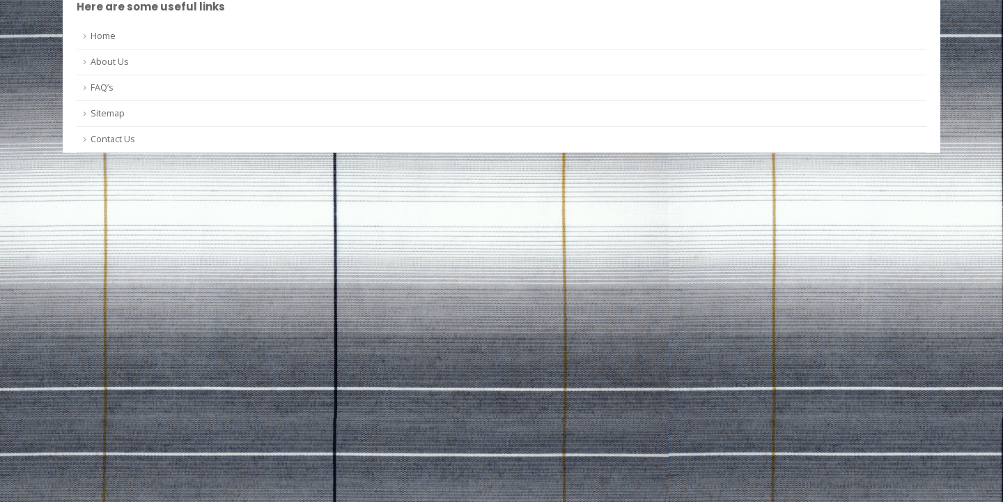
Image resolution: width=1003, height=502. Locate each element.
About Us (110, 62)
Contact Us (113, 139)
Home (103, 36)
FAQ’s (102, 87)
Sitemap (108, 113)
